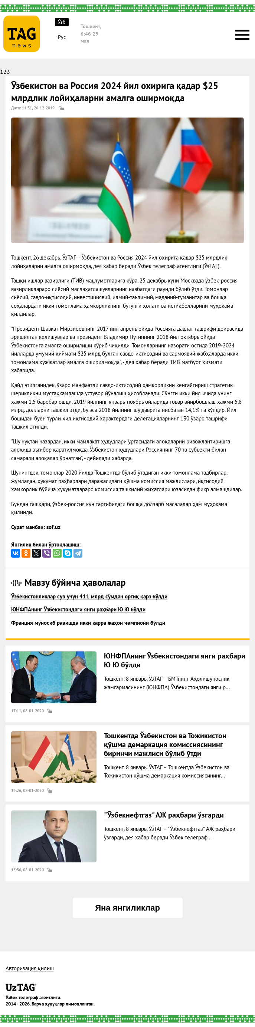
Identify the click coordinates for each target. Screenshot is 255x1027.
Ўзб (62, 22)
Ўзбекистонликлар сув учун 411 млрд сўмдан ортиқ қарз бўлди (89, 596)
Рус (62, 37)
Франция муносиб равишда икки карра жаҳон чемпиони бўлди (88, 622)
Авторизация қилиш (30, 968)
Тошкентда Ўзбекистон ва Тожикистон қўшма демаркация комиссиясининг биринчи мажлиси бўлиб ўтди (165, 744)
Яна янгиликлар (127, 907)
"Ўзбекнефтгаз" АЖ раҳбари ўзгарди (164, 815)
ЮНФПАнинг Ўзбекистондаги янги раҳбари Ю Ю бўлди (78, 609)
